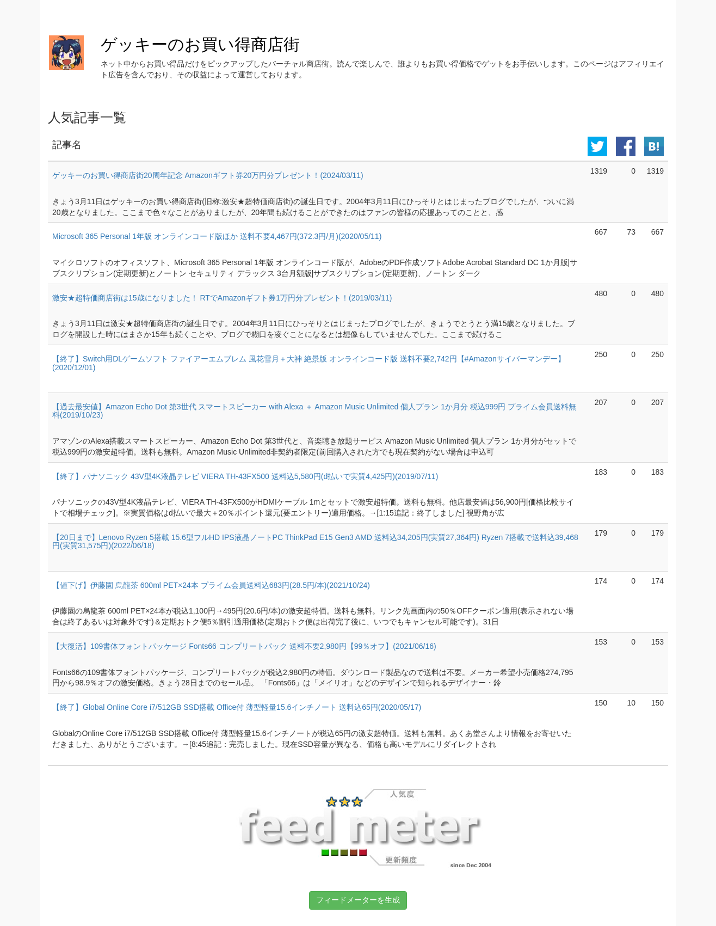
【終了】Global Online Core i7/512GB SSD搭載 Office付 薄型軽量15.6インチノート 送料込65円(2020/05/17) (236, 707)
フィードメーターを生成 (358, 900)
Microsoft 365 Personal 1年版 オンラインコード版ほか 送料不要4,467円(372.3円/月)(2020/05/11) (216, 236)
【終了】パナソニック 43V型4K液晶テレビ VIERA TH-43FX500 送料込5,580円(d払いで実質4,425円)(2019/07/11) (245, 476)
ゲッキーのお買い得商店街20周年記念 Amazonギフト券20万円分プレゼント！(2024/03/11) (207, 175)
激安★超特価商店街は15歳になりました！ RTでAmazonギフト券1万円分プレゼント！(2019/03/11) (222, 297)
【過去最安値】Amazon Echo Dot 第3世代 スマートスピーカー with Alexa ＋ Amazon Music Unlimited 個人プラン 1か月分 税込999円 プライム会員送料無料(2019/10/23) (314, 410)
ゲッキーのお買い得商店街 (200, 44)
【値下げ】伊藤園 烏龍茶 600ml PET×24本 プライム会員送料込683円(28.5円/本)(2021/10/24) (211, 585)
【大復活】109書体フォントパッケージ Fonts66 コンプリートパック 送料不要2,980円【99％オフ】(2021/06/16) (244, 646)
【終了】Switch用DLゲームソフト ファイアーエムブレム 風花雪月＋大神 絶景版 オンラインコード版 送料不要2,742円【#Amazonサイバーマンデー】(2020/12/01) (308, 362)
